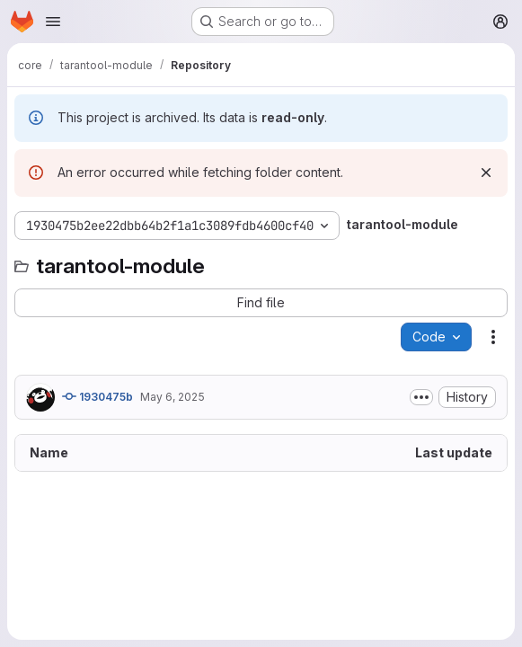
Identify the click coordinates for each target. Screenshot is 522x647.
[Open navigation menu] (53, 21)
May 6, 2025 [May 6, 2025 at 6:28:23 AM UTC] (172, 396)
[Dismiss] (486, 172)
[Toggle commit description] (421, 397)
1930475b (97, 396)
